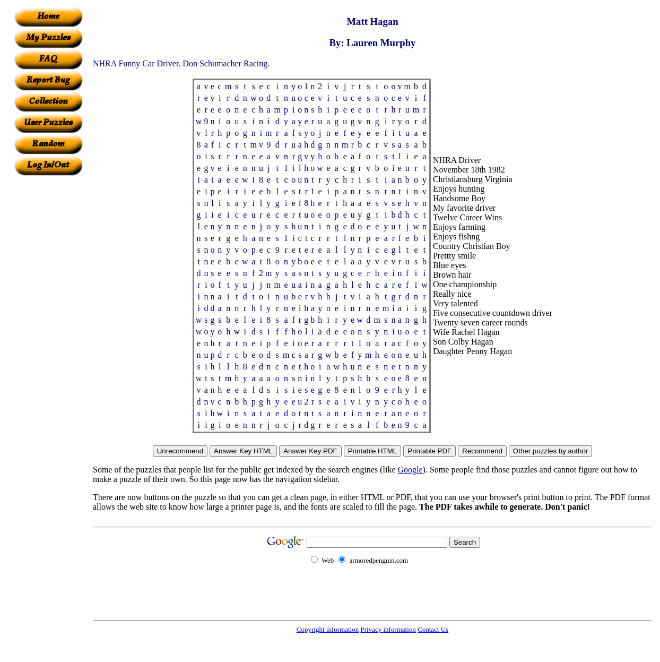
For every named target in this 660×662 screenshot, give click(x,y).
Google (410, 469)
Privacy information (387, 629)
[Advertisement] (48, 335)
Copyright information (328, 629)
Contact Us (433, 629)
